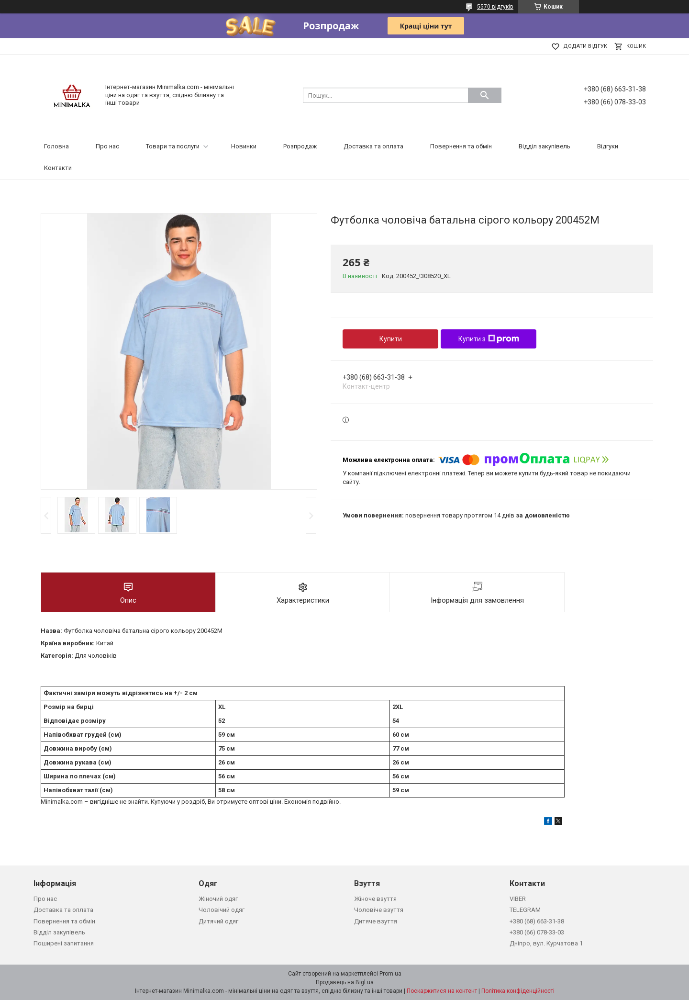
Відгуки (607, 146)
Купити (390, 339)
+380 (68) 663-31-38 (537, 921)
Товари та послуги (173, 146)
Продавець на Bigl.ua (345, 982)
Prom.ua (390, 973)
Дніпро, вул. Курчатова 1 (546, 943)
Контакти (58, 167)
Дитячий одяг (218, 921)
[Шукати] (484, 95)
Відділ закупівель (544, 146)
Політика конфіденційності (518, 991)
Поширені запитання (63, 943)
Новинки (243, 146)
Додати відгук (585, 46)
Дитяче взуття (375, 921)
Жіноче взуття (375, 898)
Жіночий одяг (218, 898)
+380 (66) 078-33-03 (537, 932)
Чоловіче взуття (378, 909)
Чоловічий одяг (221, 909)
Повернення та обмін (461, 146)
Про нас (107, 146)
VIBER (518, 898)
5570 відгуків (495, 6)
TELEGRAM (525, 909)
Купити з (488, 339)
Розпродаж (300, 146)
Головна (56, 146)
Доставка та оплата (373, 146)
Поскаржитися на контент (442, 991)
